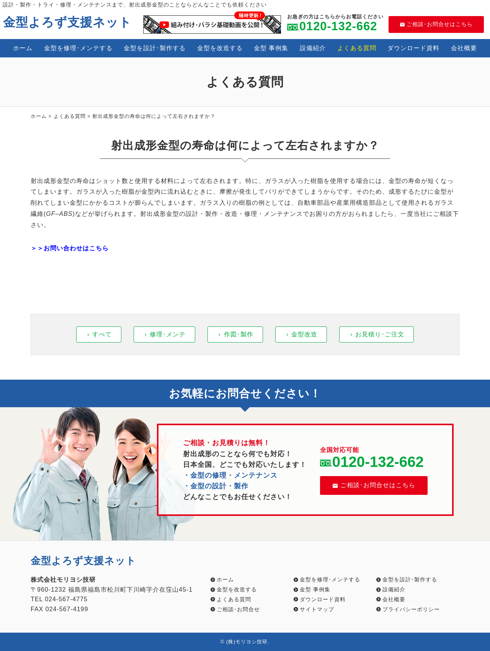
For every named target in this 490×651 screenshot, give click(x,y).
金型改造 (304, 334)
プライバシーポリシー (411, 609)
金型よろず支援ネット (67, 22)
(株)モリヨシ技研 (247, 641)
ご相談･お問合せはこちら (436, 24)
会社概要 (464, 48)
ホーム (23, 48)
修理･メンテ (168, 334)
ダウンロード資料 (413, 48)
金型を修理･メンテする (78, 48)
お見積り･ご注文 (379, 334)
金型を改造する (220, 48)
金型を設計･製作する (155, 48)
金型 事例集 (271, 48)
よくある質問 (356, 48)
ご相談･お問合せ (238, 609)
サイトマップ (317, 609)
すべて (102, 334)
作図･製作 (238, 334)
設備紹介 (313, 48)
